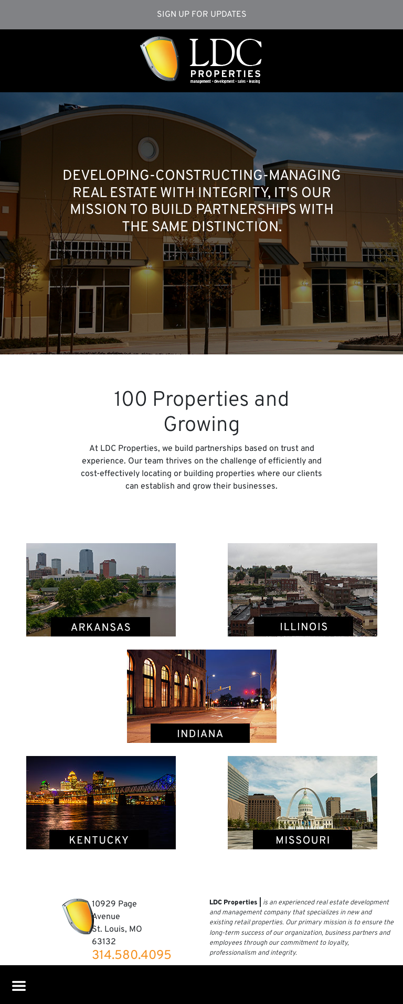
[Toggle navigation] (17, 983)
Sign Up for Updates (202, 14)
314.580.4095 (132, 956)
